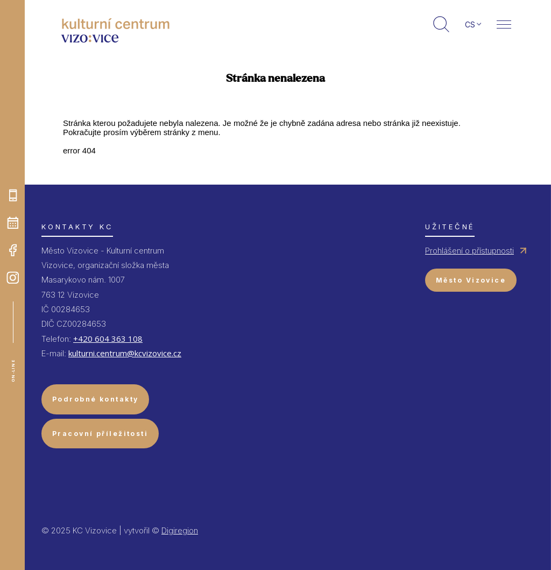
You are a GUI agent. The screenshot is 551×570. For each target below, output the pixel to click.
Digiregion (179, 530)
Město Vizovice (471, 280)
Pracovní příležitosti (100, 434)
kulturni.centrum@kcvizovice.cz (124, 353)
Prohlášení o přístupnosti (469, 250)
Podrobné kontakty (95, 399)
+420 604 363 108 (108, 338)
